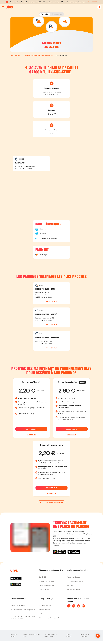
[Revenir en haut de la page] (91, 636)
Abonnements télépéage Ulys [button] (51, 570)
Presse (41, 614)
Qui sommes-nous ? (46, 605)
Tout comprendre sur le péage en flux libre (22, 611)
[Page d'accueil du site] (13, 571)
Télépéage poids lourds (75, 581)
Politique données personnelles (50, 635)
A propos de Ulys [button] (46, 598)
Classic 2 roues (44, 589)
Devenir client (31, 429)
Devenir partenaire (73, 589)
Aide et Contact (44, 610)
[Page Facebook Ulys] (69, 606)
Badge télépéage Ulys (16, 55)
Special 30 (42, 577)
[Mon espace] (99, 7)
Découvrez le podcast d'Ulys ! (49, 618)
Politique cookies (69, 635)
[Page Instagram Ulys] (83, 606)
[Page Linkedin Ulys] (78, 606)
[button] (92, 2)
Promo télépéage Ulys (46, 585)
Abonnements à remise (46, 581)
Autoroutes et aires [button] (18, 598)
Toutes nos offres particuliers (51, 502)
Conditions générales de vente (31, 635)
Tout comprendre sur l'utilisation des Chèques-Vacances (22, 617)
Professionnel (57, 14)
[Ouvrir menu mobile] (3, 7)
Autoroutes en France (17, 605)
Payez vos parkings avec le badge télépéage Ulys (39, 55)
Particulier (45, 14)
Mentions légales (13, 635)
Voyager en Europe (73, 577)
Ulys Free (70, 585)
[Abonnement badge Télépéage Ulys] (9, 7)
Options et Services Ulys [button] (77, 570)
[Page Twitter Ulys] (73, 606)
